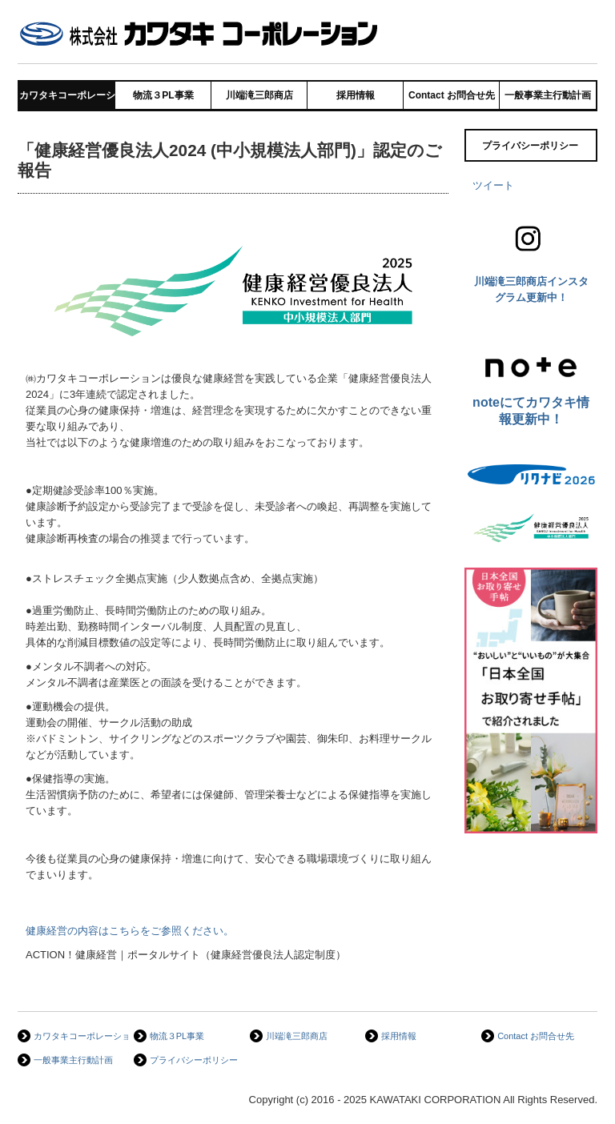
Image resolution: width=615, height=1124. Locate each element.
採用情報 (355, 95)
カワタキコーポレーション (67, 95)
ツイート (493, 185)
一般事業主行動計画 (547, 95)
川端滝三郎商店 (259, 95)
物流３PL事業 (163, 95)
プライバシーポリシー (530, 145)
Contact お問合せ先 (451, 95)
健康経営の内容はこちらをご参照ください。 (130, 931)
